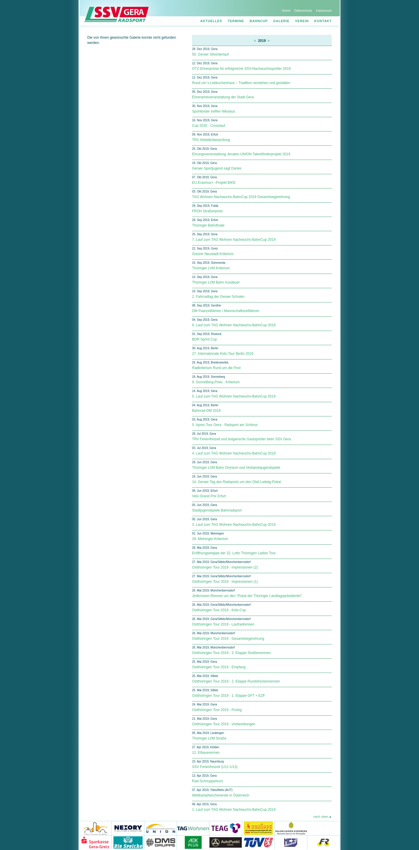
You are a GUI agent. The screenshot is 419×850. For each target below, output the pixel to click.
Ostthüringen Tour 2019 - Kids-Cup (219, 610)
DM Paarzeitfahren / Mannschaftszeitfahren (225, 311)
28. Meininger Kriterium (210, 539)
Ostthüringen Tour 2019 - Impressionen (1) (225, 582)
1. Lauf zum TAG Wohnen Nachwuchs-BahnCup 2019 (234, 810)
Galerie (281, 21)
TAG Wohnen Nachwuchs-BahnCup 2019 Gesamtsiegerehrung (241, 197)
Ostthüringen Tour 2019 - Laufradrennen (223, 624)
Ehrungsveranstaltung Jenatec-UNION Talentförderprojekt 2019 (241, 154)
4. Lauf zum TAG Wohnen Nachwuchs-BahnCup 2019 (234, 453)
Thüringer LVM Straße (209, 738)
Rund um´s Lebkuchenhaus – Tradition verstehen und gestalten (241, 83)
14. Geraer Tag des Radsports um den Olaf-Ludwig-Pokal (236, 482)
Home (286, 10)
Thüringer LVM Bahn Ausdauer (216, 282)
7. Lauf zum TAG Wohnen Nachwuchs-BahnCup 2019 (234, 240)
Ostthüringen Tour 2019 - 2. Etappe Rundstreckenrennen (236, 681)
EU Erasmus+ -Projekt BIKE (214, 183)
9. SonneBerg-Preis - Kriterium (215, 382)
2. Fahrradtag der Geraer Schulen (218, 297)
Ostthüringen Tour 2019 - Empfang (219, 667)
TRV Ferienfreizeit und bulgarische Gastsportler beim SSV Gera (241, 439)
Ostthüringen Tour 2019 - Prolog (217, 710)
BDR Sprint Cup (204, 339)
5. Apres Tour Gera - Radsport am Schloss (225, 425)
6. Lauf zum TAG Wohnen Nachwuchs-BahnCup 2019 (234, 325)
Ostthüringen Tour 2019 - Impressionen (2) (225, 567)
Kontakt (323, 21)
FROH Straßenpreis (207, 211)
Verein (302, 21)
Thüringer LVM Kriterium (211, 268)
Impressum (324, 10)
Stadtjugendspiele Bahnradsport (217, 510)
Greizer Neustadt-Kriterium (213, 254)
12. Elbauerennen (206, 753)
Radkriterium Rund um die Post (216, 368)
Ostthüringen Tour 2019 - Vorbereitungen (223, 724)
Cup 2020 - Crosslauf (208, 126)
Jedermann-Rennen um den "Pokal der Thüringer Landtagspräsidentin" (247, 596)
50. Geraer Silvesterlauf (210, 54)
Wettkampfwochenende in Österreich (220, 795)
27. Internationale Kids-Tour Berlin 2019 (222, 354)
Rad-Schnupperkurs (207, 781)
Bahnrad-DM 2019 (206, 411)
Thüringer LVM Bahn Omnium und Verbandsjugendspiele (236, 468)
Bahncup (259, 21)
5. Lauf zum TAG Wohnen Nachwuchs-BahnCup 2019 (234, 396)
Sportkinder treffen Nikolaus (213, 111)
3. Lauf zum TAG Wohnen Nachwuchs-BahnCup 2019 (234, 525)
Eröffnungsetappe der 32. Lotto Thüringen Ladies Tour (234, 553)
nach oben (320, 816)
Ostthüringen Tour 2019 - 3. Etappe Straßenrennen (231, 653)
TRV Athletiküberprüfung (211, 140)
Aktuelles (211, 21)
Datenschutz (303, 10)
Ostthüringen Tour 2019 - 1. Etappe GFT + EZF (228, 696)
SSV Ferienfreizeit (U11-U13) (214, 767)
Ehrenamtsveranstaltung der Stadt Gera (223, 97)
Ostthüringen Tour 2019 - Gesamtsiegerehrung (228, 639)
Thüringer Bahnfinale (208, 225)
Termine (236, 21)
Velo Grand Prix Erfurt (209, 496)
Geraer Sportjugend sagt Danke (216, 168)
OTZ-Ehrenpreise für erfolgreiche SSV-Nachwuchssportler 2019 (241, 69)
